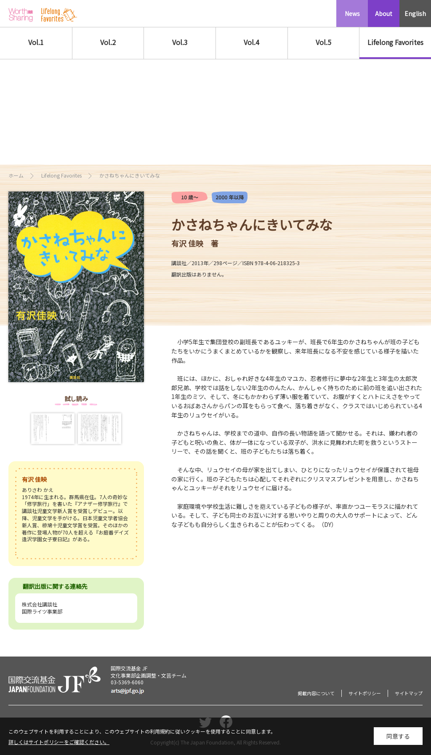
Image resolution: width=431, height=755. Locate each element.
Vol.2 (108, 42)
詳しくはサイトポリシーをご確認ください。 (58, 742)
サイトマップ (409, 693)
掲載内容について (316, 693)
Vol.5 (323, 42)
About (383, 13)
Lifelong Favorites (395, 42)
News (352, 13)
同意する (398, 737)
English (415, 13)
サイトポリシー (365, 693)
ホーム (16, 175)
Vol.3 (180, 42)
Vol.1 (36, 42)
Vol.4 (251, 42)
